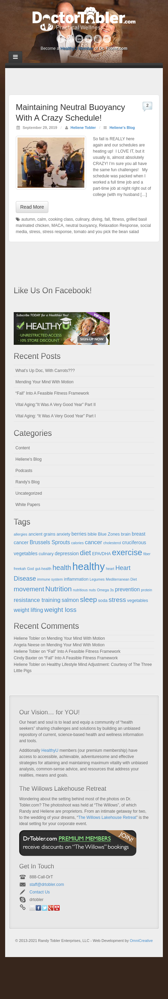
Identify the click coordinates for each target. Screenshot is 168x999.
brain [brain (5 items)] (126, 534)
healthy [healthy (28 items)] (88, 566)
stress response (57, 231)
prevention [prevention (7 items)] (127, 589)
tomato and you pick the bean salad (106, 231)
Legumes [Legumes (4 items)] (97, 579)
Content (22, 448)
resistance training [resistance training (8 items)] (37, 600)
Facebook (61, 39)
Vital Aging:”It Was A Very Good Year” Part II (55, 404)
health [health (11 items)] (61, 567)
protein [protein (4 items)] (146, 590)
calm (41, 219)
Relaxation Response (118, 225)
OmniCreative (141, 940)
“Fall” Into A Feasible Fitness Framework (52, 393)
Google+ (70, 39)
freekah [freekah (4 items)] (20, 569)
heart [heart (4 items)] (110, 569)
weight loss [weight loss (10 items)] (60, 609)
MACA (57, 225)
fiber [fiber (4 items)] (147, 554)
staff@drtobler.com (46, 884)
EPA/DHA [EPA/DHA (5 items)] (101, 553)
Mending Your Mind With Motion (44, 382)
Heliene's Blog (122, 127)
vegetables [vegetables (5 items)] (137, 600)
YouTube (98, 39)
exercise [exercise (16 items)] (127, 552)
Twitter (88, 39)
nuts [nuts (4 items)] (92, 590)
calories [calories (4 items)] (77, 543)
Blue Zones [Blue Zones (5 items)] (109, 534)
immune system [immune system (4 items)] (50, 579)
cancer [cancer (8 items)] (93, 542)
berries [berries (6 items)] (78, 534)
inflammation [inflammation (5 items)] (76, 579)
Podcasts (23, 470)
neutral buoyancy (81, 225)
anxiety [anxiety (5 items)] (63, 534)
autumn (28, 219)
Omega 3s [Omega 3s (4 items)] (105, 590)
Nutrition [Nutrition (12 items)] (58, 589)
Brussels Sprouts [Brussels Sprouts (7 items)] (49, 542)
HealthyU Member (77, 48)
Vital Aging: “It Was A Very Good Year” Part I (55, 416)
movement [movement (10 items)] (29, 589)
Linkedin (79, 39)
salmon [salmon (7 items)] (70, 600)
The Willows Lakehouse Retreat (107, 817)
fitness (118, 219)
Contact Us (39, 892)
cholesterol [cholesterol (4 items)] (112, 543)
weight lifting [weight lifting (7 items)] (28, 610)
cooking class (60, 219)
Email (32, 908)
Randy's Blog (27, 482)
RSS (107, 39)
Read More (32, 207)
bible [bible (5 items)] (92, 534)
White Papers (27, 504)
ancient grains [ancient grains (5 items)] (42, 534)
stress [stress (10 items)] (117, 599)
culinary (82, 219)
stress (34, 231)
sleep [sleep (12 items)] (88, 599)
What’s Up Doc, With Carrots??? (45, 370)
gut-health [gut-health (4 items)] (43, 569)
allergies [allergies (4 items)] (20, 534)
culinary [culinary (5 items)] (46, 553)
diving (97, 219)
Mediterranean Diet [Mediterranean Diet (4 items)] (121, 579)
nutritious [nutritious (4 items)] (80, 590)
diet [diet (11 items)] (85, 553)
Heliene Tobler (83, 127)
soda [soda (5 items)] (102, 600)
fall (107, 219)
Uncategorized (28, 493)
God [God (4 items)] (30, 569)
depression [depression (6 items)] (67, 553)
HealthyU (49, 750)
